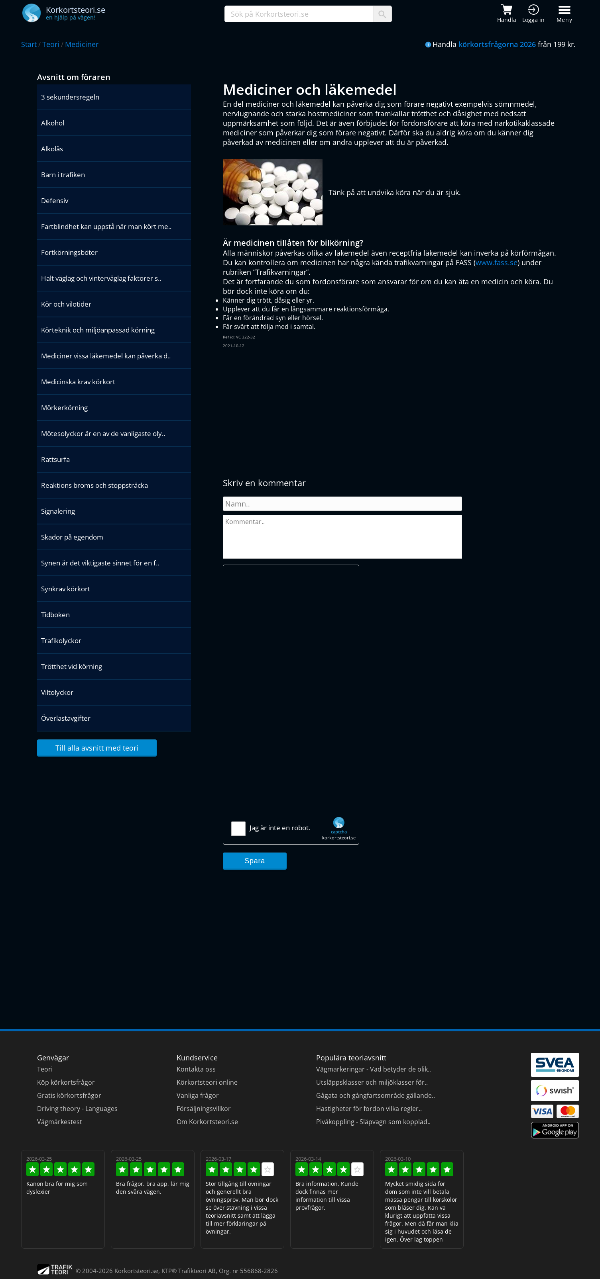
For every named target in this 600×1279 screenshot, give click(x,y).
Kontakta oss (196, 1069)
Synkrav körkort (65, 588)
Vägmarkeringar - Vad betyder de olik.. (373, 1069)
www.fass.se (496, 262)
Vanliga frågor (198, 1095)
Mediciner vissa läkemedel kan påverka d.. (106, 355)
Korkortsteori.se (136, 1271)
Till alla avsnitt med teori (96, 748)
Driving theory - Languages (77, 1108)
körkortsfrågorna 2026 (497, 44)
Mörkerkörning (64, 407)
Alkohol (52, 122)
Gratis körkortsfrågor (69, 1095)
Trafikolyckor (61, 640)
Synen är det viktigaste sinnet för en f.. (100, 562)
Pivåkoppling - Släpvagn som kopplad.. (373, 1121)
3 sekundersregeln (70, 97)
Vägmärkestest (59, 1121)
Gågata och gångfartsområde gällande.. (375, 1095)
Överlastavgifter (65, 718)
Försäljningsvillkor (204, 1108)
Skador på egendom (72, 537)
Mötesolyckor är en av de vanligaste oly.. (103, 433)
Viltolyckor (57, 692)
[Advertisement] (346, 413)
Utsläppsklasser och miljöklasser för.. (372, 1082)
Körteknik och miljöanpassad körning (98, 329)
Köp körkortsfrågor (66, 1082)
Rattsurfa (55, 459)
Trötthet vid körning (71, 666)
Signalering (58, 511)
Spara (254, 861)
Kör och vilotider (66, 304)
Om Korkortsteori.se (207, 1121)
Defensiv (54, 200)
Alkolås (52, 148)
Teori (50, 44)
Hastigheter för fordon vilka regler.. (369, 1108)
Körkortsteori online (207, 1082)
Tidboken (55, 614)
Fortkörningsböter (69, 252)
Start (29, 44)
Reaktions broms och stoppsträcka (94, 485)
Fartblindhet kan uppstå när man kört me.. (106, 226)
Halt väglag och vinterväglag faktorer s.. (101, 278)
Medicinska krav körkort (78, 381)
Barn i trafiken (63, 174)
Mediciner (81, 44)
